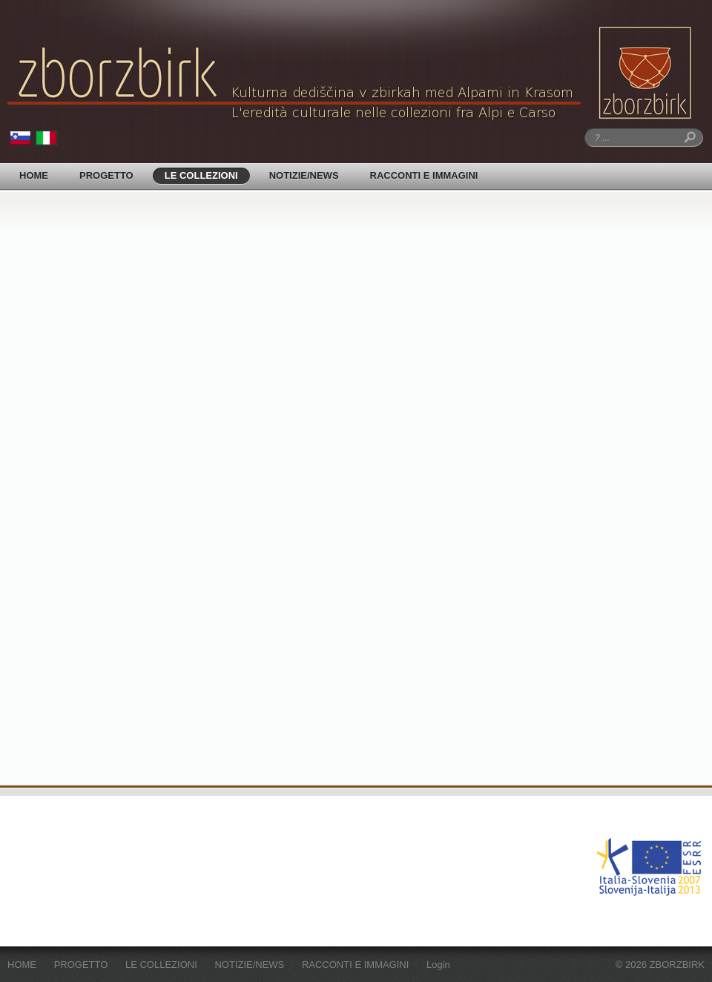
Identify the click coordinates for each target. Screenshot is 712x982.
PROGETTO (106, 175)
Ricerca (688, 137)
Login (438, 964)
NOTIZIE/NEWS (304, 175)
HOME (33, 175)
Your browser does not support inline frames (356, 492)
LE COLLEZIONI (201, 175)
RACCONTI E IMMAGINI (424, 175)
